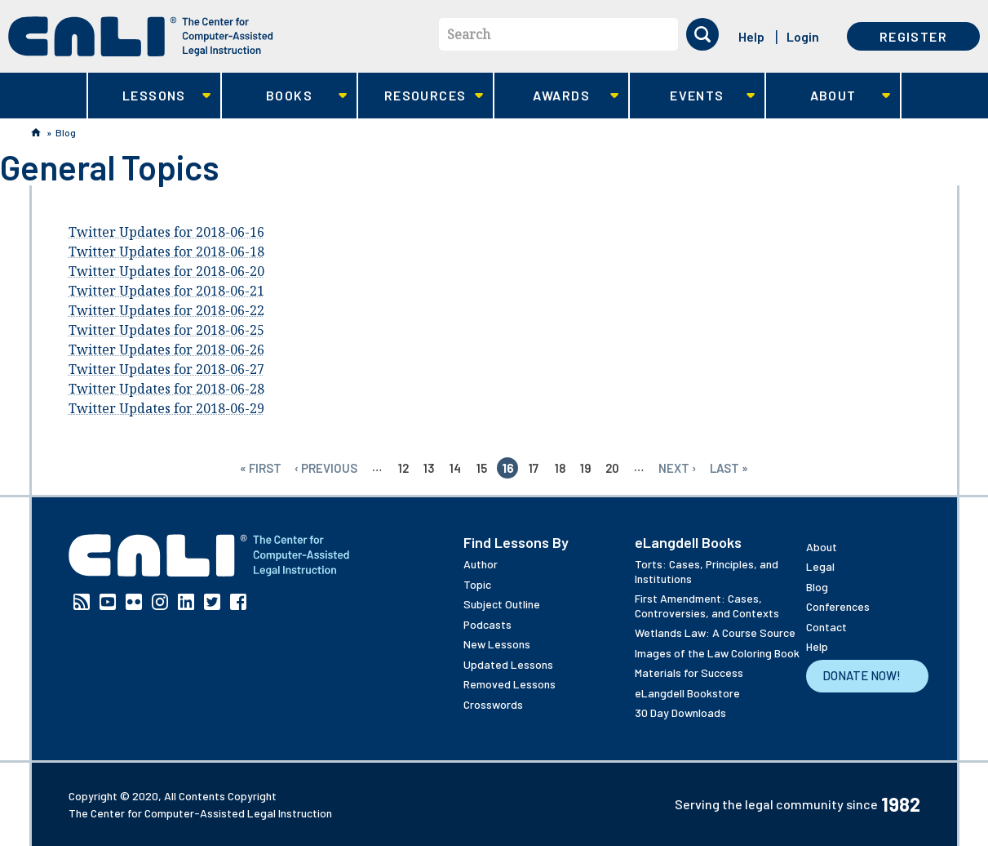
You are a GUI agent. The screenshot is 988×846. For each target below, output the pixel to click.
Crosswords (493, 704)
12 (403, 468)
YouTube (108, 602)
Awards (556, 96)
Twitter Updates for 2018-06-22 (166, 310)
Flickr (134, 602)
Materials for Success (689, 672)
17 (533, 468)
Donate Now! (861, 675)
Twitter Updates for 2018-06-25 (166, 330)
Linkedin (186, 602)
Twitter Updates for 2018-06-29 (166, 408)
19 (585, 468)
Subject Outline (501, 604)
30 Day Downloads (680, 712)
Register (913, 36)
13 (429, 468)
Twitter (212, 602)
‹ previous (326, 468)
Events (692, 96)
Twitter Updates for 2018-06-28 (166, 389)
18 (560, 468)
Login (802, 36)
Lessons (149, 96)
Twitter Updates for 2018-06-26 (166, 349)
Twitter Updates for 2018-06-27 (166, 369)
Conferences (838, 606)
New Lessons (496, 644)
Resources (420, 96)
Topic (477, 584)
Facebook (238, 602)
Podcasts (487, 624)
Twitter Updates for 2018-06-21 (166, 291)
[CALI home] (140, 36)
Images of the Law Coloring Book (717, 653)
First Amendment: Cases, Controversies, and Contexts (707, 605)
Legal (820, 566)
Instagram (160, 602)
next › (677, 468)
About (828, 96)
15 (481, 468)
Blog (65, 132)
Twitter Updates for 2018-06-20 (166, 271)
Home (35, 132)
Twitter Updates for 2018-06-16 (166, 232)
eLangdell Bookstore (687, 693)
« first (260, 468)
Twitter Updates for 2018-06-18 (166, 251)
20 (612, 468)
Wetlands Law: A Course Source (715, 632)
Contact (826, 627)
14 (455, 468)
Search (468, 34)
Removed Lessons (509, 684)
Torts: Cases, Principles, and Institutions (706, 571)
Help (751, 36)
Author (480, 564)
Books (284, 96)
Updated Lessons (508, 664)
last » (729, 468)
